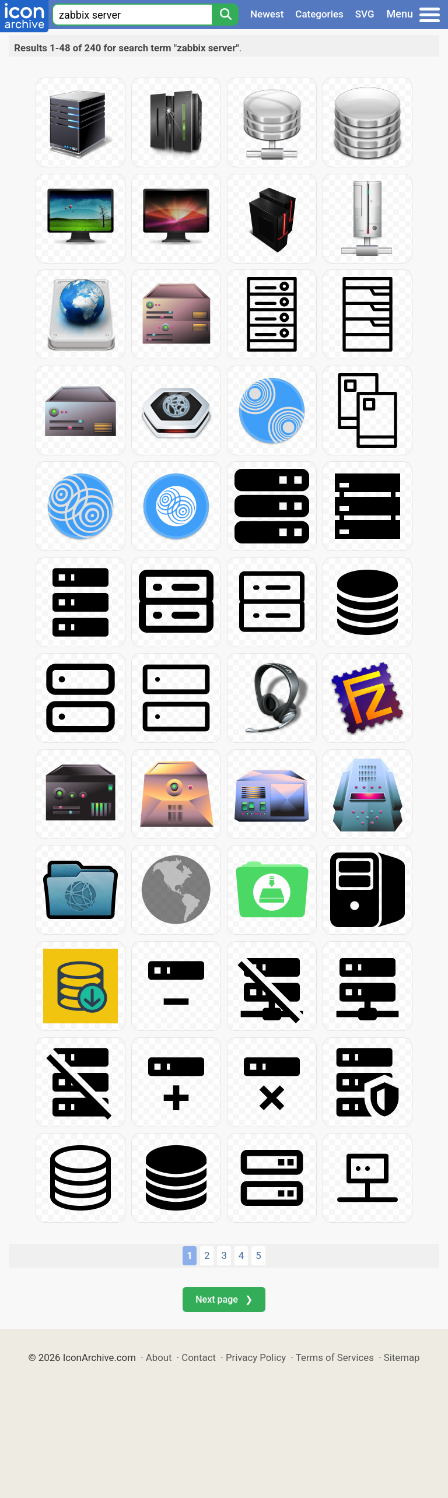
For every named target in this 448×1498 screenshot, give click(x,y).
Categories (319, 14)
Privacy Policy (256, 1357)
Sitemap (402, 1357)
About (159, 1357)
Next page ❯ (223, 1299)
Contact (198, 1357)
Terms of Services (335, 1357)
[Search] (225, 14)
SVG (364, 14)
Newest (267, 14)
